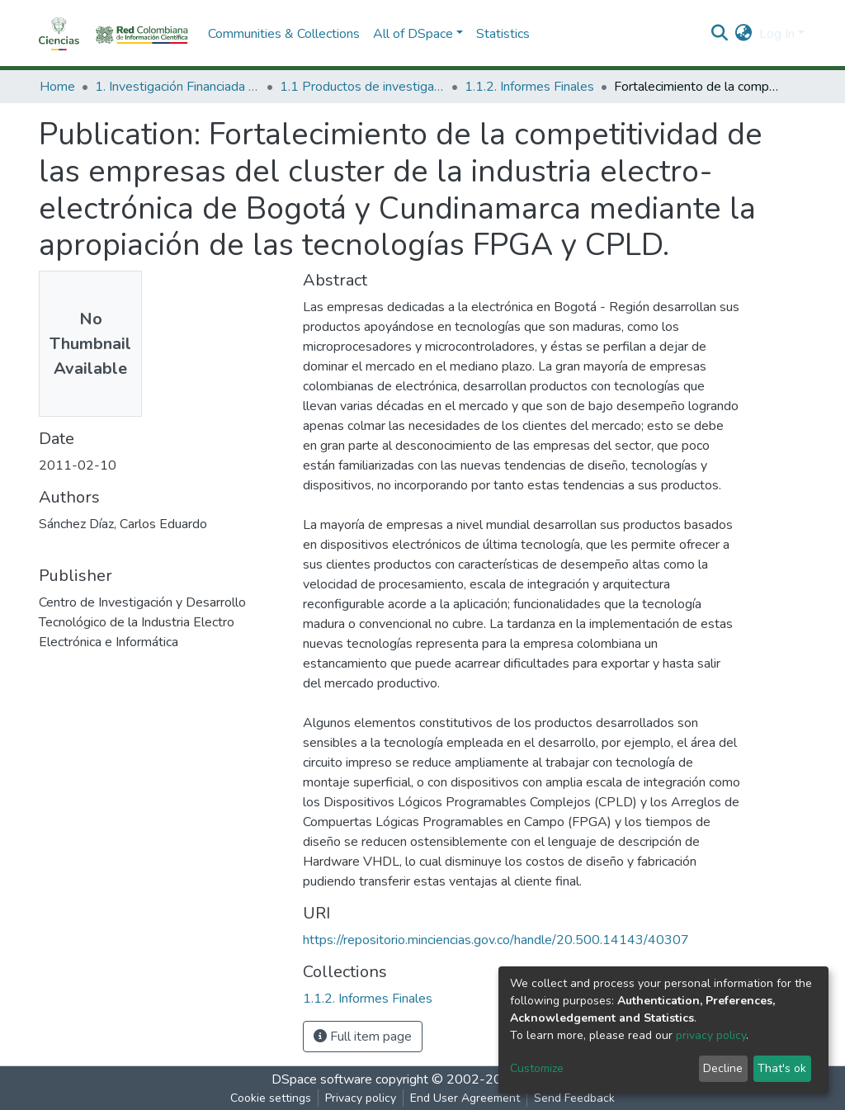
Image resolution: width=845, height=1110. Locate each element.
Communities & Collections (284, 34)
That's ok (782, 1068)
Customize (537, 1068)
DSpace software (321, 1079)
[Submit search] (720, 34)
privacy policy (711, 1035)
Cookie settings (270, 1098)
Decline (723, 1068)
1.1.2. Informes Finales (529, 87)
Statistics (503, 34)
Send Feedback (574, 1098)
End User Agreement (465, 1098)
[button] (744, 34)
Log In (777, 34)
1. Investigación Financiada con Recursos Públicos (177, 87)
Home (57, 87)
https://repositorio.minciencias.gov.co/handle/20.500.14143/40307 (496, 940)
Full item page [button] (363, 1036)
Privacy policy (360, 1098)
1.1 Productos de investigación (362, 87)
